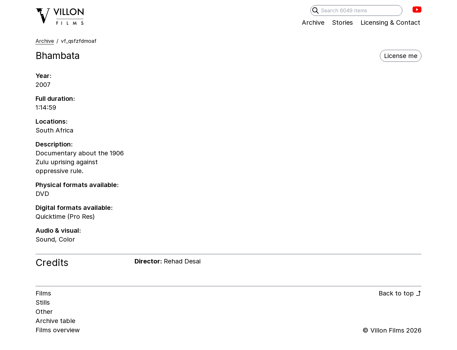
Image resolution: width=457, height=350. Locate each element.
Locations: (52, 121)
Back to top (400, 293)
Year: (43, 76)
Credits (52, 262)
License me (400, 56)
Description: (54, 144)
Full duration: (55, 98)
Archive (45, 41)
